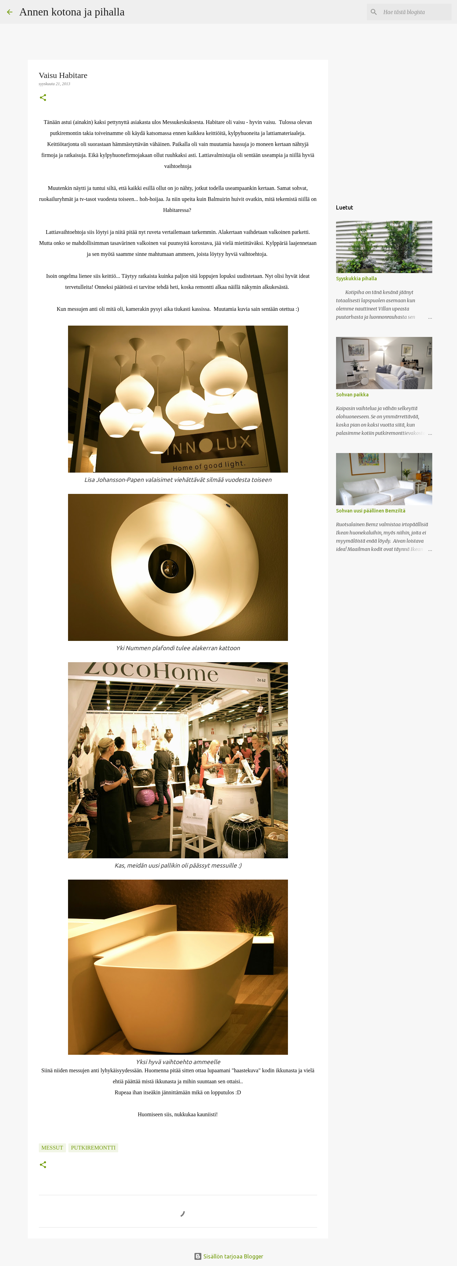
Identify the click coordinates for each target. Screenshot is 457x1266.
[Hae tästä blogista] (415, 12)
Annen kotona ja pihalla (72, 11)
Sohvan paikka (352, 394)
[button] (43, 98)
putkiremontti (93, 1148)
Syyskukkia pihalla (356, 278)
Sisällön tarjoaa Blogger (228, 1256)
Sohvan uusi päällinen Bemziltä (370, 510)
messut (52, 1148)
